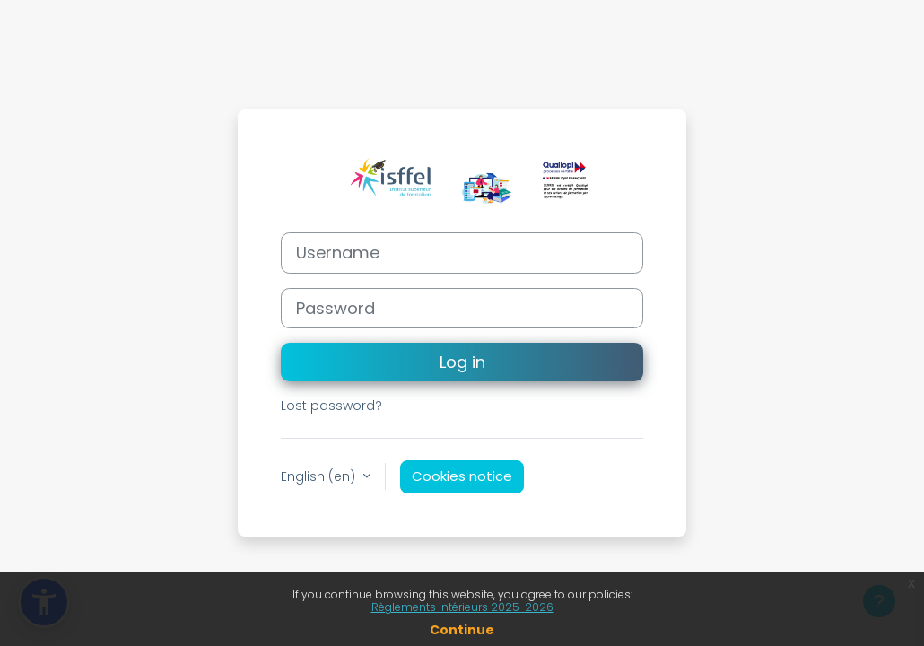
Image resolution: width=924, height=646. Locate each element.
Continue (462, 630)
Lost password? (331, 406)
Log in (462, 362)
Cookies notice (462, 476)
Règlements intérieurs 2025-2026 (462, 607)
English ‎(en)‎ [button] (320, 476)
